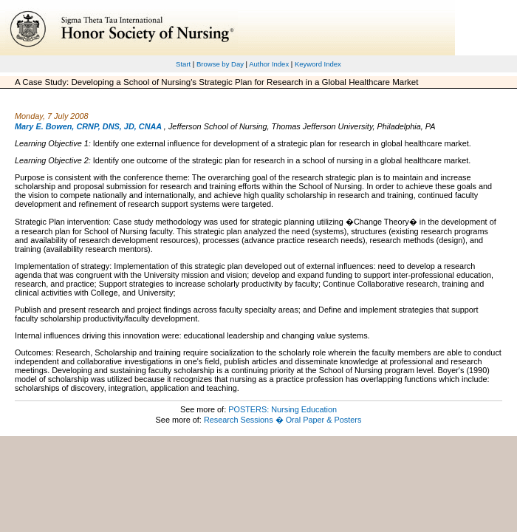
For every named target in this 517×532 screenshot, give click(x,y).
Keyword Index (318, 64)
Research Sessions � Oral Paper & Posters (282, 419)
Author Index (269, 64)
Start (183, 64)
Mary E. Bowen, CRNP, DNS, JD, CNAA (88, 126)
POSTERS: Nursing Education (282, 409)
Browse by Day (220, 64)
